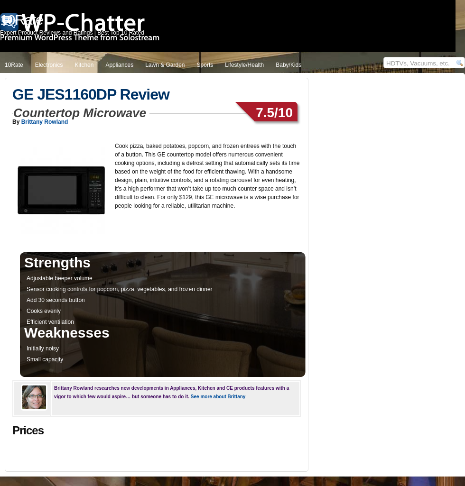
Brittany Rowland (44, 122)
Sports (205, 65)
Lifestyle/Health (244, 65)
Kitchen (83, 65)
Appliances (119, 65)
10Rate (14, 65)
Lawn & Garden (165, 65)
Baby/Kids (288, 65)
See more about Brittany (218, 396)
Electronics (49, 65)
